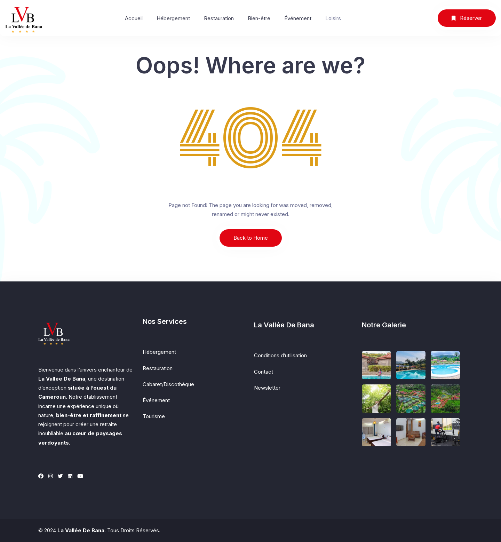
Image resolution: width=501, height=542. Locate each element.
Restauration (219, 18)
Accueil (134, 18)
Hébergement (173, 18)
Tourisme (154, 416)
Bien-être (259, 18)
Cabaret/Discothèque (168, 384)
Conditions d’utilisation (280, 355)
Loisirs (333, 18)
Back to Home (250, 237)
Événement (297, 18)
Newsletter (267, 387)
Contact (263, 371)
